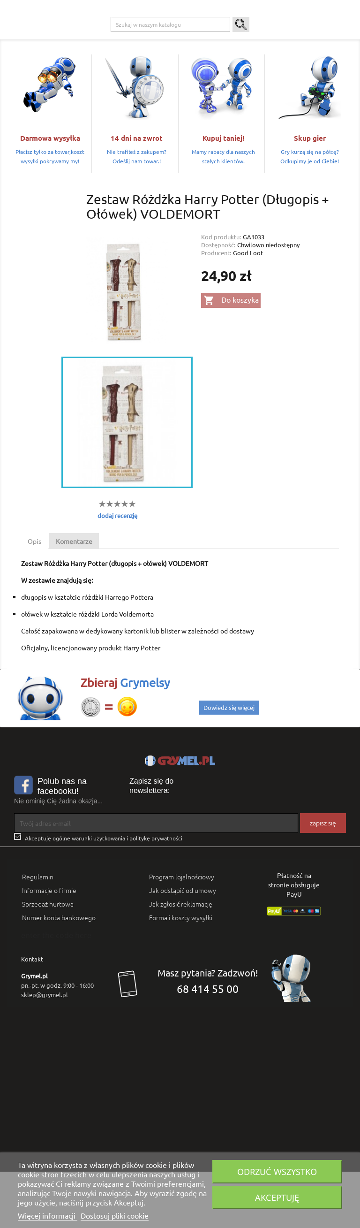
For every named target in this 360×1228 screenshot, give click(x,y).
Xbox (144, 38)
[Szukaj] (170, 80)
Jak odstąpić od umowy (182, 946)
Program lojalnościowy (181, 933)
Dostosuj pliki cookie (115, 1215)
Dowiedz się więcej (229, 764)
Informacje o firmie (49, 946)
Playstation (114, 38)
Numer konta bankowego (59, 973)
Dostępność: (218, 300)
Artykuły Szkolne (296, 38)
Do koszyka (231, 356)
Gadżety (254, 38)
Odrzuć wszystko (277, 1171)
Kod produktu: (221, 292)
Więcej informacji (47, 1215)
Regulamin (37, 933)
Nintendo (174, 38)
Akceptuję (277, 1197)
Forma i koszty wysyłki (180, 973)
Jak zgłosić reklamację (180, 960)
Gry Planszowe (214, 38)
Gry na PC (77, 38)
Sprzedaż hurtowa (48, 960)
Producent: (216, 308)
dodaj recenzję (117, 571)
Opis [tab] (34, 597)
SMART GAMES (83, 57)
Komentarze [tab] (74, 597)
